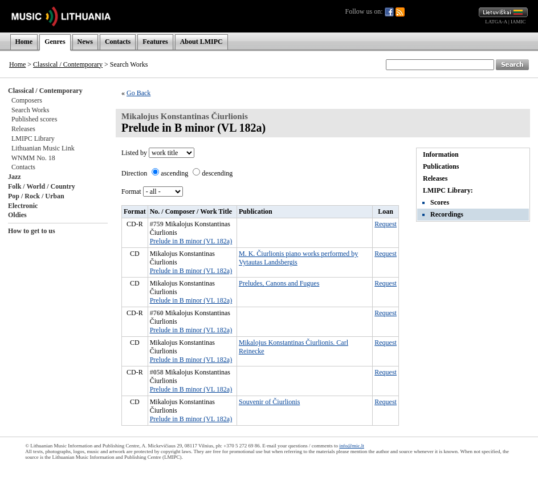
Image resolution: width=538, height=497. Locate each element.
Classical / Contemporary (68, 64)
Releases (23, 129)
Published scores (34, 119)
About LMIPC (201, 42)
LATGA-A (496, 22)
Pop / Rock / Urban (36, 196)
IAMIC (518, 22)
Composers (26, 100)
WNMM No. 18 (33, 158)
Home (24, 42)
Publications (441, 166)
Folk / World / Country (41, 186)
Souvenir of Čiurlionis (269, 402)
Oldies (17, 215)
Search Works (30, 110)
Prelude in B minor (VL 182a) (191, 241)
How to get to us (31, 231)
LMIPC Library (33, 138)
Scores (439, 202)
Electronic (23, 206)
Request (385, 224)
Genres (54, 42)
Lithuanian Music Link (43, 148)
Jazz (14, 177)
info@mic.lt (351, 446)
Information (441, 154)
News (85, 42)
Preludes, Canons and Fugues (279, 283)
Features (155, 42)
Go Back (138, 93)
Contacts (118, 42)
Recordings (446, 214)
